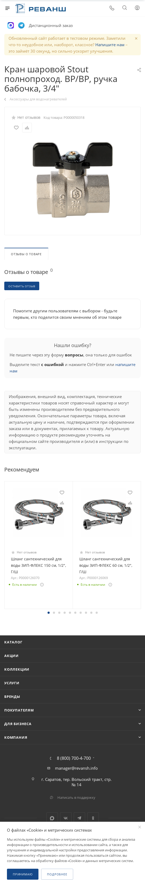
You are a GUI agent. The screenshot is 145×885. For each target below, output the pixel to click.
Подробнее (57, 874)
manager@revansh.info (76, 768)
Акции (11, 655)
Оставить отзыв (21, 286)
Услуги (11, 683)
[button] (48, 613)
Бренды (12, 696)
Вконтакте (66, 818)
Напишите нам (109, 44)
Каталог (13, 642)
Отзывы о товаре (26, 254)
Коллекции (16, 669)
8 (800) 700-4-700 (74, 758)
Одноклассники (93, 818)
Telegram (79, 818)
